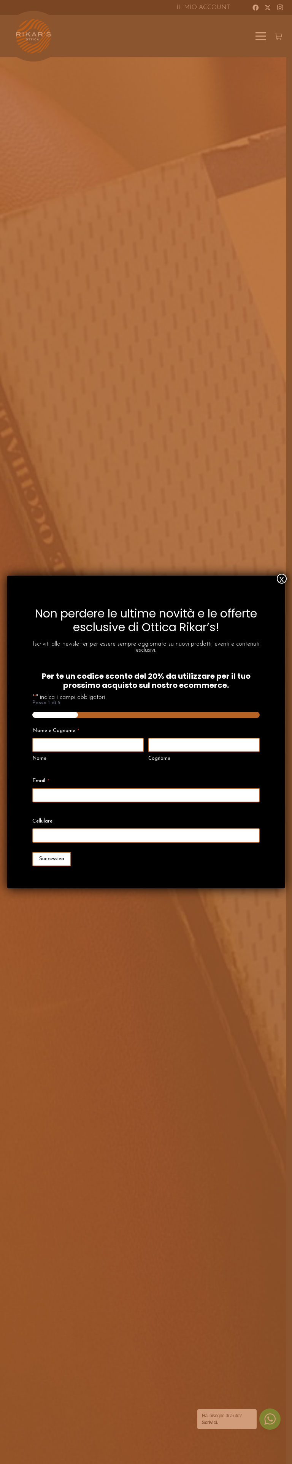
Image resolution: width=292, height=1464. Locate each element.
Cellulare (42, 821)
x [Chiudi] (281, 579)
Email (40, 781)
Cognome (159, 758)
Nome (39, 758)
